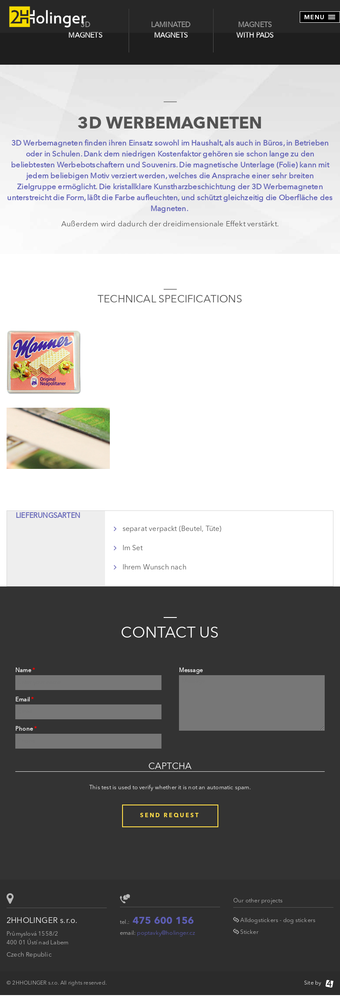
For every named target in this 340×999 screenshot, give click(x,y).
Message (191, 670)
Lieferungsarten (48, 516)
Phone (26, 729)
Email (24, 700)
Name (25, 670)
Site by (318, 983)
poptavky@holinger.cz (166, 933)
